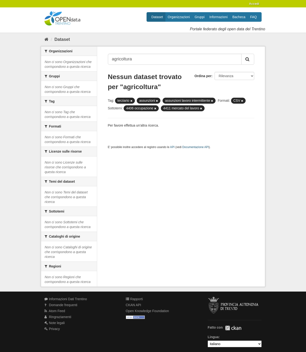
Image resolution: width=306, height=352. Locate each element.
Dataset (157, 17)
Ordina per (203, 76)
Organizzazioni (179, 17)
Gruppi (200, 17)
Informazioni (218, 17)
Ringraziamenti (57, 317)
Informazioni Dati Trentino (65, 299)
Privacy (52, 329)
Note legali (54, 323)
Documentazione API (195, 147)
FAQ (253, 17)
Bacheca (238, 17)
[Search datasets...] (175, 59)
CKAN (233, 328)
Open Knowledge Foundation (147, 311)
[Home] (46, 39)
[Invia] (247, 59)
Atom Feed (54, 311)
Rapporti (134, 299)
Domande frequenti (60, 305)
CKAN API (133, 305)
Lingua (213, 337)
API (172, 147)
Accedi (254, 3)
